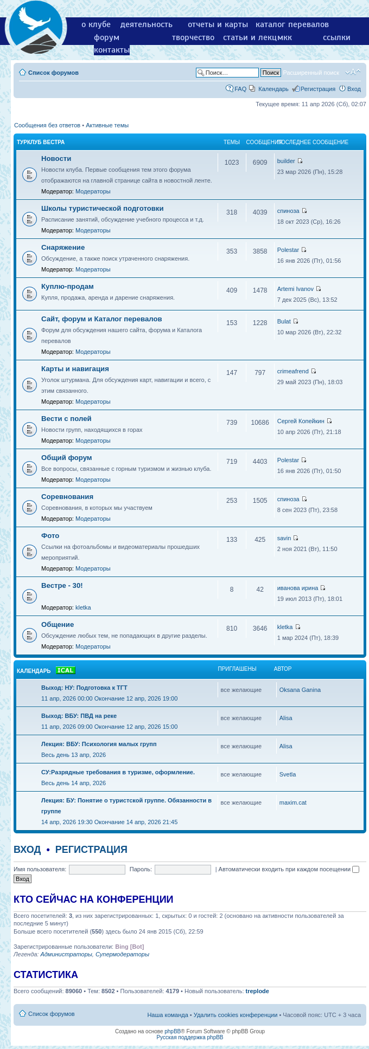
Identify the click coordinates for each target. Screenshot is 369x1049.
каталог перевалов (292, 24)
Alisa (285, 718)
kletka (83, 607)
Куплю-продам (67, 286)
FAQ (240, 89)
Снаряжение (63, 247)
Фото (50, 536)
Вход (354, 89)
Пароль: (141, 869)
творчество (193, 37)
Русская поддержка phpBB (189, 1037)
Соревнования (67, 497)
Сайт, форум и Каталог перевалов (101, 319)
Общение (57, 624)
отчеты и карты (218, 24)
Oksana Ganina (300, 690)
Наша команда (167, 1015)
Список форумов (53, 72)
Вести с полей (66, 419)
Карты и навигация (75, 369)
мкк (284, 37)
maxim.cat (293, 802)
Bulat (284, 321)
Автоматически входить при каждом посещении (289, 869)
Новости (56, 158)
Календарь (273, 89)
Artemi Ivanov (295, 289)
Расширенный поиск (311, 72)
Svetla (287, 774)
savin (284, 538)
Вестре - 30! (62, 585)
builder (286, 161)
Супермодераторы (122, 954)
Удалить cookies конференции (236, 1015)
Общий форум (66, 458)
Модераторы (93, 191)
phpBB (172, 1031)
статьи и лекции (255, 37)
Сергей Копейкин (301, 421)
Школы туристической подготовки (102, 208)
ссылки (337, 37)
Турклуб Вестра (41, 142)
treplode (257, 991)
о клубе (96, 24)
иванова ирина (298, 588)
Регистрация (318, 89)
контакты (112, 49)
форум (106, 37)
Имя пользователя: (40, 869)
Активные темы (107, 125)
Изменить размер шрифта (353, 72)
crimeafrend (293, 371)
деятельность (146, 24)
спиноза (288, 211)
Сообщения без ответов (47, 125)
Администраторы (66, 954)
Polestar (288, 250)
